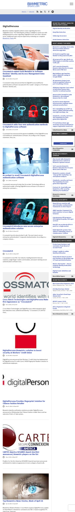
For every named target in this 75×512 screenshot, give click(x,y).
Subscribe (31, 11)
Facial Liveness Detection (61, 39)
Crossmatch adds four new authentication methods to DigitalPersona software (25, 125)
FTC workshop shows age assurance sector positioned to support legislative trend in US (63, 124)
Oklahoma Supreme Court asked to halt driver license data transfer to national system (63, 89)
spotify (52, 11)
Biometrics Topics (8, 38)
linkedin (41, 11)
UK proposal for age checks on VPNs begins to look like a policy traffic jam (63, 61)
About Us (24, 11)
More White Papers (59, 276)
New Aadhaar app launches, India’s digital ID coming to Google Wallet (61, 75)
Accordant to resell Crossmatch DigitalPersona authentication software (23, 176)
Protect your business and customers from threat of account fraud (61, 246)
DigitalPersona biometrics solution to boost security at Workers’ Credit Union (22, 351)
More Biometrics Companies (58, 149)
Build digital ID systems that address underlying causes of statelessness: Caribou (62, 231)
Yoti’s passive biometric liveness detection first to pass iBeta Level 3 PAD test (63, 68)
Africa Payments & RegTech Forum (63, 308)
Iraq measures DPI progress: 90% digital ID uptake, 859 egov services (63, 219)
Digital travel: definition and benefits (62, 271)
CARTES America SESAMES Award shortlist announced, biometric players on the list (21, 453)
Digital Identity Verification (61, 28)
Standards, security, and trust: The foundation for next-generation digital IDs (63, 117)
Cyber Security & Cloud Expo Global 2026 (63, 296)
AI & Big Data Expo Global (63, 290)
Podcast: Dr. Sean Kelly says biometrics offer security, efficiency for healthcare (62, 188)
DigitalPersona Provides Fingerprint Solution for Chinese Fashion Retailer (24, 402)
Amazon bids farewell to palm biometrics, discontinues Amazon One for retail (62, 96)
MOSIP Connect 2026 (63, 302)
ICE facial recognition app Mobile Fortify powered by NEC (62, 55)
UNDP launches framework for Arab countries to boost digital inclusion (63, 212)
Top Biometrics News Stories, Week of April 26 (23, 501)
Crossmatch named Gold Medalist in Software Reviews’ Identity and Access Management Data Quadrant (23, 73)
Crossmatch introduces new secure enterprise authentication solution (23, 227)
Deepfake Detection (59, 32)
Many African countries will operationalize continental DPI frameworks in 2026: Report (62, 205)
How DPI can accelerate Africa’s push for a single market (63, 225)
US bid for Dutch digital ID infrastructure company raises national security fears (63, 103)
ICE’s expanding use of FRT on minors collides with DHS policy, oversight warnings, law (63, 110)
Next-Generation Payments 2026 (63, 284)
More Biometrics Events (60, 314)
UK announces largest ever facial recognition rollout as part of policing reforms (62, 82)
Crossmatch (8, 251)
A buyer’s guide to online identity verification (61, 252)
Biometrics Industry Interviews (59, 195)
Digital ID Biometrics (59, 237)
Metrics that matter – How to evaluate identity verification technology (62, 265)
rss (37, 11)
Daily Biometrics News (60, 130)
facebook (49, 11)
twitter (45, 11)
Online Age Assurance (60, 36)
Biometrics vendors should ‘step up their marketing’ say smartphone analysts (62, 174)
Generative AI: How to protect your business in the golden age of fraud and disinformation (63, 258)
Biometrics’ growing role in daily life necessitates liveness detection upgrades (63, 48)
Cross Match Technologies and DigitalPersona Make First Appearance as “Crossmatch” (25, 300)
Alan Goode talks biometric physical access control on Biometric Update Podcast (61, 160)
